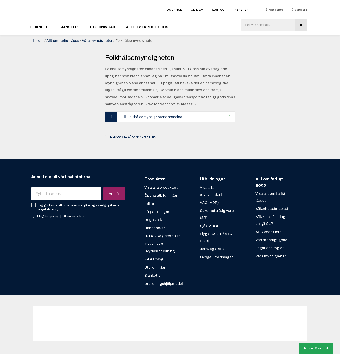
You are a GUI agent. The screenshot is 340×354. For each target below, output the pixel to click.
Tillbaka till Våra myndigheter (132, 136)
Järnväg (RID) (212, 249)
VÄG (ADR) (209, 203)
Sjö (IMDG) (209, 226)
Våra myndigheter (97, 41)
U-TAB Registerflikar (162, 236)
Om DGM (197, 9)
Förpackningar (156, 212)
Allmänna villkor (73, 216)
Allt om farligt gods (147, 27)
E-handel (39, 27)
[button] (316, 348)
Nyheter (241, 9)
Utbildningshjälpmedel (163, 284)
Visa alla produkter (161, 188)
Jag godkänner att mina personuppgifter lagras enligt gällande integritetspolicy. (78, 207)
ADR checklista (268, 232)
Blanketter (153, 276)
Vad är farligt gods (271, 240)
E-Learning (153, 259)
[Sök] (301, 25)
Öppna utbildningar (160, 196)
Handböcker (154, 228)
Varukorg (301, 9)
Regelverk (153, 220)
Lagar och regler (269, 248)
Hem (40, 41)
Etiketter (151, 204)
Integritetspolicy (47, 216)
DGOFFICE (174, 9)
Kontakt (219, 9)
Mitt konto (276, 9)
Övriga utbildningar (216, 257)
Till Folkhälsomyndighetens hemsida (153, 117)
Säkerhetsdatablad (271, 209)
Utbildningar (101, 27)
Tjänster (68, 27)
